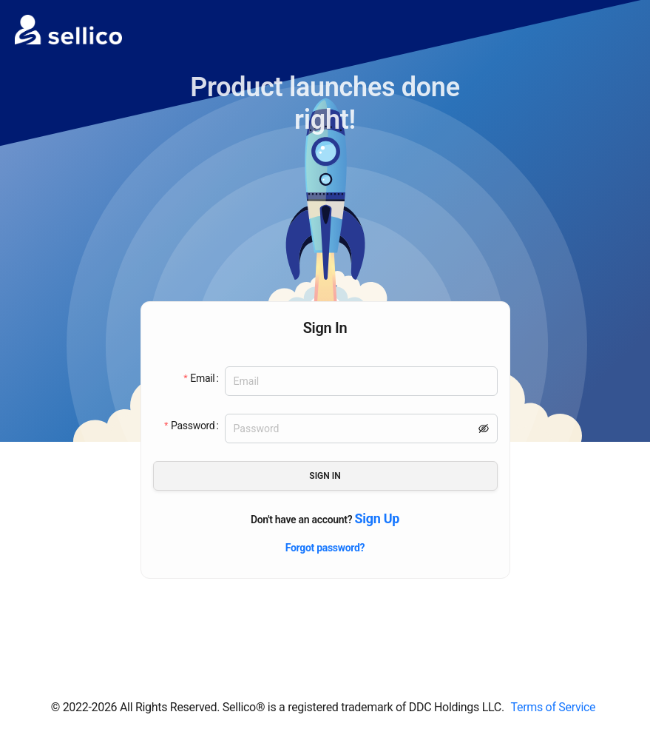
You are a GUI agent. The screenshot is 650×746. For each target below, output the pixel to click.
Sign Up (376, 518)
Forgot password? (325, 548)
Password (192, 425)
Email (202, 378)
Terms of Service (552, 707)
